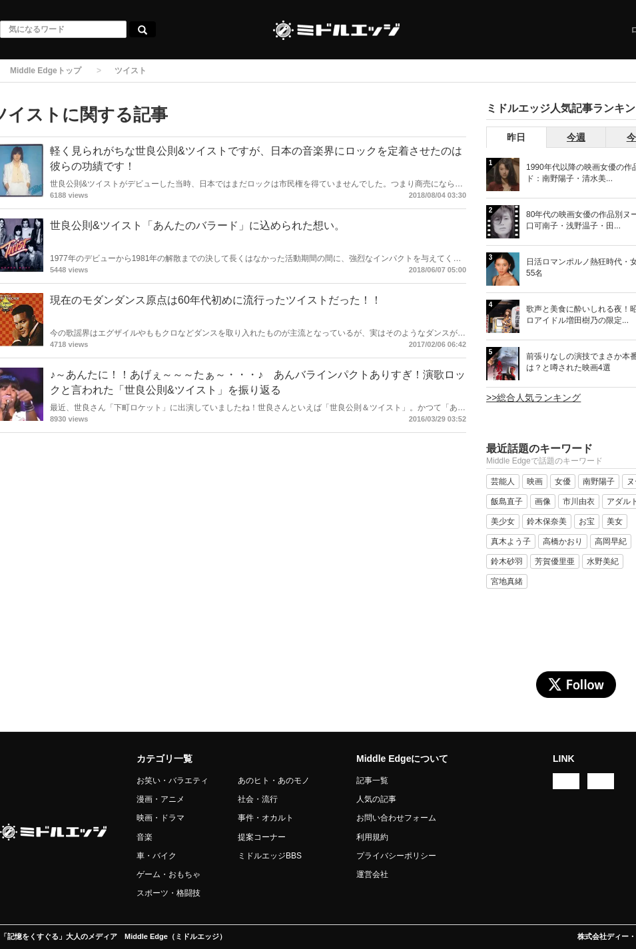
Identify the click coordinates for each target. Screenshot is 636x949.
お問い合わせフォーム (396, 817)
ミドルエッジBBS (270, 855)
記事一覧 (372, 780)
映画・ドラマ (160, 817)
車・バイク (156, 855)
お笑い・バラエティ (172, 780)
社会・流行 (258, 799)
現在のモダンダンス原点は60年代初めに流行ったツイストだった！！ (216, 300)
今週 (576, 137)
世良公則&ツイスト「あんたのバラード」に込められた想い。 (197, 225)
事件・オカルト (266, 817)
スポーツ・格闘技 (168, 893)
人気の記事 (376, 799)
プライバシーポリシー (396, 855)
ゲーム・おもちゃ (168, 874)
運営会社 (372, 874)
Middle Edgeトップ (45, 70)
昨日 (516, 137)
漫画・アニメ (160, 799)
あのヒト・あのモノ (274, 780)
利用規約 (372, 837)
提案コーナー (262, 837)
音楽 (145, 837)
